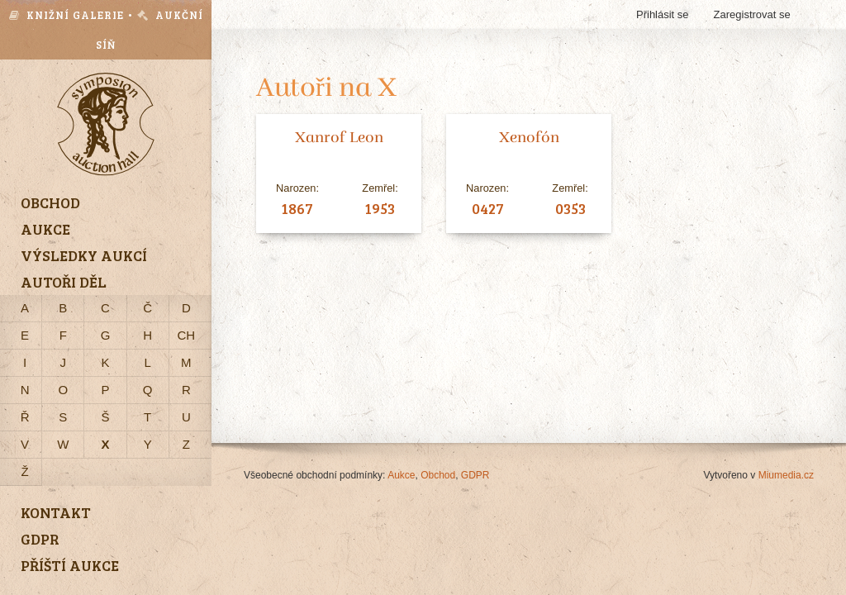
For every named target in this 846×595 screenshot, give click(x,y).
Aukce (401, 475)
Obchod (438, 475)
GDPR (475, 475)
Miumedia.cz (786, 475)
